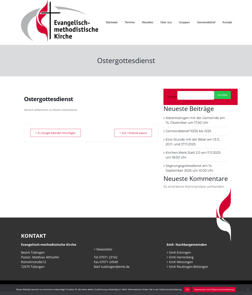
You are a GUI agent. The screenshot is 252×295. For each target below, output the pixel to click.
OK (187, 289)
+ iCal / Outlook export (133, 133)
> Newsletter (103, 249)
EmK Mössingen (181, 262)
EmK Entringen (180, 252)
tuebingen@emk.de (115, 267)
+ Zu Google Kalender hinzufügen (55, 133)
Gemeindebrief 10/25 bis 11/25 (188, 131)
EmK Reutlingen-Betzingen (188, 267)
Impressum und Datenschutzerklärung (214, 289)
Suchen (173, 97)
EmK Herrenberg (181, 257)
